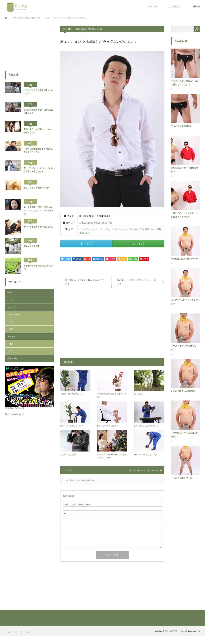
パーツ (10, 300)
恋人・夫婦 (12, 358)
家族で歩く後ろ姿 (31, 246)
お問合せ (196, 6)
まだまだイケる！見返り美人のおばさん (38, 92)
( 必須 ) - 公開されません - (77, 505)
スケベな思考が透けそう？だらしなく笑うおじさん (38, 150)
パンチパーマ (117, 229)
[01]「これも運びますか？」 (72, 426)
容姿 (11, 329)
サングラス (85, 229)
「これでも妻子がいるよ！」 (184, 478)
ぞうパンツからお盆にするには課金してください (184, 83)
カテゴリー (152, 6)
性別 (11, 351)
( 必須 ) (68, 496)
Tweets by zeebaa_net (15, 414)
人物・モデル (15, 314)
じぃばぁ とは (175, 6)
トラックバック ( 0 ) (138, 470)
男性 (89, 29)
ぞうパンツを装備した (181, 126)
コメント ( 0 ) (156, 470)
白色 (94, 29)
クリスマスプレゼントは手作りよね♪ (111, 395)
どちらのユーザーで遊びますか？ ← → (184, 170)
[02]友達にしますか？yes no (184, 258)
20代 (78, 29)
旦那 (159, 229)
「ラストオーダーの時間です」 (183, 347)
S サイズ (86, 243)
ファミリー (12, 307)
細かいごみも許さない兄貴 (146, 454)
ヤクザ (128, 229)
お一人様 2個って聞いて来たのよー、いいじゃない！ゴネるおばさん (38, 210)
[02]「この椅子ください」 (108, 426)
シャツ (95, 229)
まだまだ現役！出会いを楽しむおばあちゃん (38, 111)
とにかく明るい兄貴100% (183, 391)
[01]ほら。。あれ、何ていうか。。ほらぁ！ (137, 282)
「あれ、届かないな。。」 (72, 394)
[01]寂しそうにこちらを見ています (185, 302)
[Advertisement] (112, 325)
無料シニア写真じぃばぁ (175, 631)
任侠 (135, 229)
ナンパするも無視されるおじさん (38, 227)
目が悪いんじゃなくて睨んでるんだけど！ (84, 282)
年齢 (11, 344)
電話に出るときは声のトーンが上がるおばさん (38, 131)
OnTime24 (19, 408)
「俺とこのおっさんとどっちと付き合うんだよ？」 (184, 215)
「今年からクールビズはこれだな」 (184, 435)
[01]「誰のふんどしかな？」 (146, 426)
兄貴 (141, 229)
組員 (87, 232)
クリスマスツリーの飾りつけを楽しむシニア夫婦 (111, 456)
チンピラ (104, 229)
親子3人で (138, 394)
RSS (27, 632)
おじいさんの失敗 (68, 454)
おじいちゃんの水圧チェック (36, 188)
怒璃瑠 (83, 29)
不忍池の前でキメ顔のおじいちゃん (38, 267)
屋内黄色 (11, 336)
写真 (11, 322)
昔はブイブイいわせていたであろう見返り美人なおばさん (38, 170)
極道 (81, 232)
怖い (153, 229)
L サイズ (138, 243)
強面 (147, 229)
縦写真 (99, 29)
